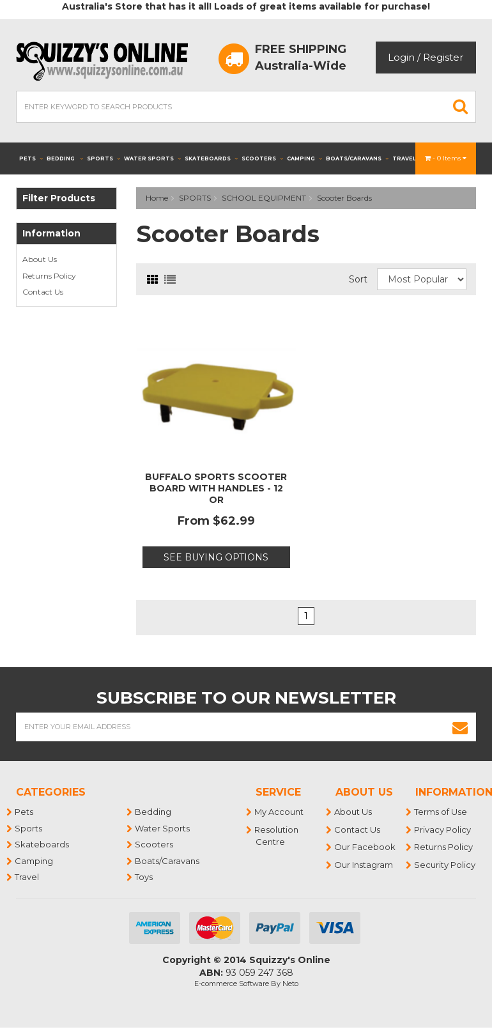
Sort (358, 279)
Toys (144, 877)
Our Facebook (365, 847)
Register (443, 57)
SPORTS (195, 198)
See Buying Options (216, 557)
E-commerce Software (231, 983)
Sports (103, 158)
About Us (39, 259)
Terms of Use (441, 811)
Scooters (262, 158)
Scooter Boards (344, 198)
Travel (408, 158)
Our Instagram (364, 865)
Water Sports (152, 158)
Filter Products (58, 198)
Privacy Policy (443, 829)
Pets (31, 158)
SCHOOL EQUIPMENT (264, 198)
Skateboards (211, 158)
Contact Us (42, 292)
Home (157, 198)
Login (401, 57)
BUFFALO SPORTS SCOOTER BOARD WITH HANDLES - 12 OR (216, 488)
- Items (445, 158)
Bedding (65, 158)
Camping (304, 158)
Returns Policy (49, 276)
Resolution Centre (277, 835)
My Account (280, 811)
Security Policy (445, 865)
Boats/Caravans (357, 158)
